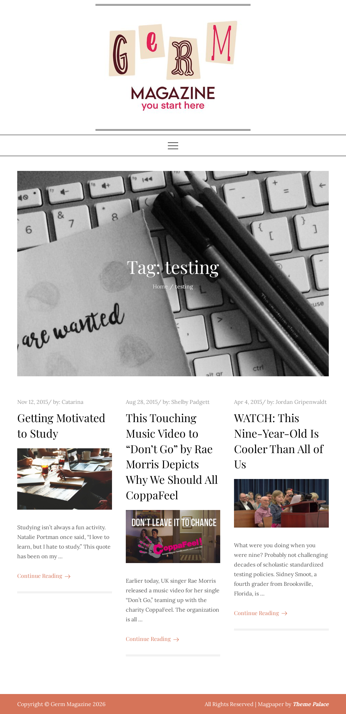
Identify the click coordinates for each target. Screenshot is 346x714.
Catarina (72, 401)
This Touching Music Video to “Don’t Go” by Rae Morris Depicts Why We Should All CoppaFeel (172, 456)
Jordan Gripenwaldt (301, 401)
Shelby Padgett (190, 401)
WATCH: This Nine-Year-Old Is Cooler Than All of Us (278, 440)
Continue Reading (43, 575)
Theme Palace (311, 704)
